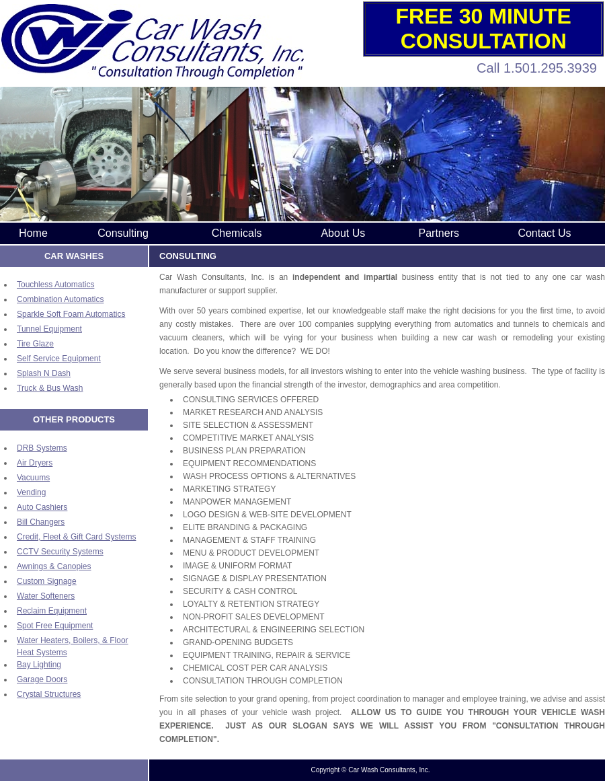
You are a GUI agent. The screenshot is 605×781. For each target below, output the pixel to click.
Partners (439, 233)
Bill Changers (41, 522)
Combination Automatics (60, 299)
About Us (343, 233)
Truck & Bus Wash (50, 388)
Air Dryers (34, 463)
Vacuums (33, 477)
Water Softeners (46, 596)
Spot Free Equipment (55, 625)
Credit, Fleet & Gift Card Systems (76, 537)
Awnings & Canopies (54, 566)
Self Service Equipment (59, 358)
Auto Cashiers (42, 507)
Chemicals (237, 233)
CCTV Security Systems (60, 551)
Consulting (123, 233)
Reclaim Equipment (52, 611)
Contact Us (544, 233)
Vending (31, 492)
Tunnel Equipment (49, 329)
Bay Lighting (39, 664)
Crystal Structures (49, 694)
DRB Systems (42, 448)
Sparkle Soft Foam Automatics (71, 314)
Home (33, 233)
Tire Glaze (35, 343)
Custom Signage (47, 581)
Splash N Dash (44, 373)
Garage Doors (42, 679)
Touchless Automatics (55, 284)
